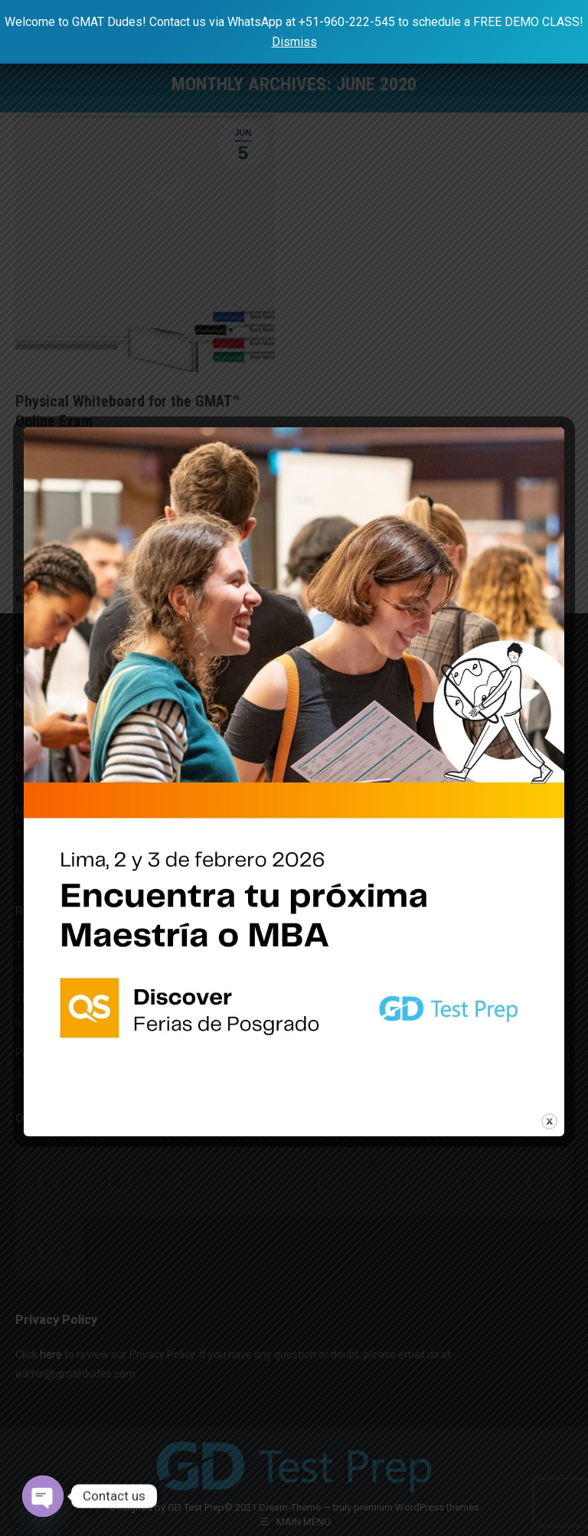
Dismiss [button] (294, 41)
